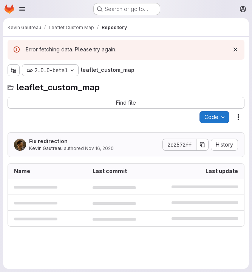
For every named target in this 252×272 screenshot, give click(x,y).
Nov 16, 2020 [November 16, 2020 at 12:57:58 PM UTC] (99, 148)
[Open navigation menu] (22, 9)
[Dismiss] (235, 49)
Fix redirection (48, 141)
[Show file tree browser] (14, 70)
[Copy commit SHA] (202, 145)
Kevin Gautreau (46, 148)
